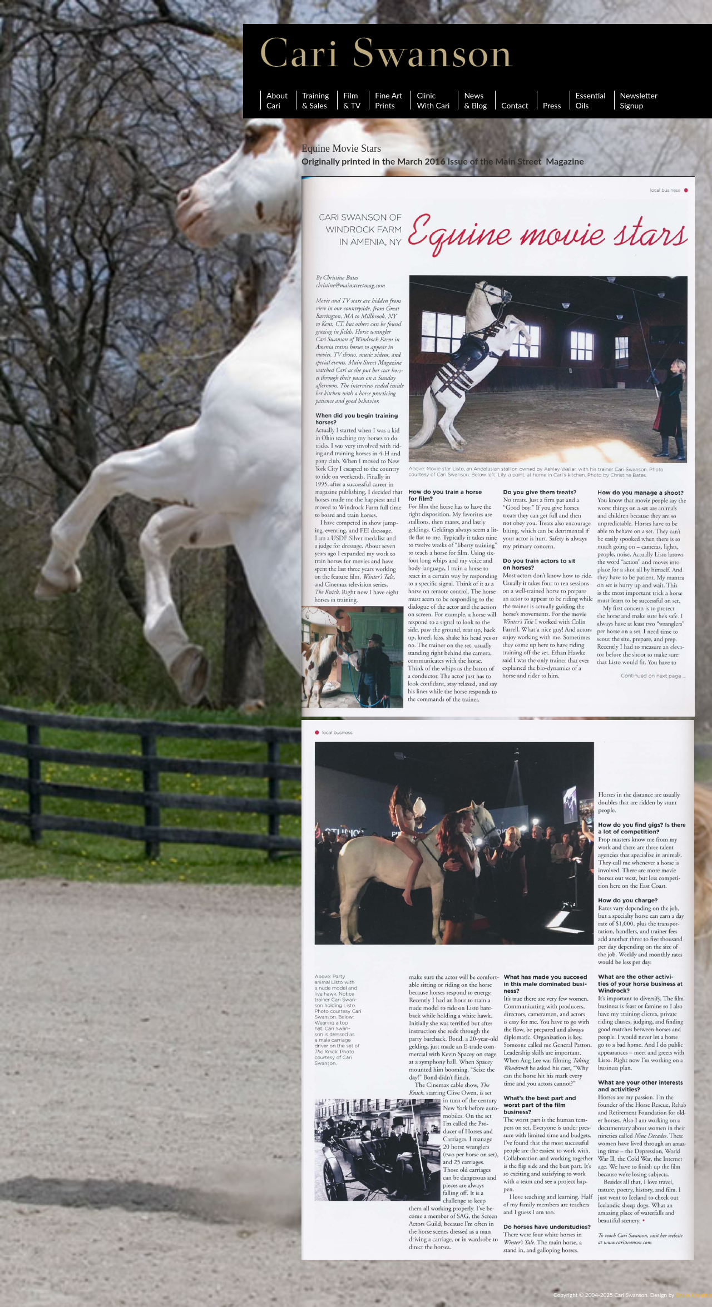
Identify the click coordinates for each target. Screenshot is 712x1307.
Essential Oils (591, 100)
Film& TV (351, 100)
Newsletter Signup (638, 100)
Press (552, 100)
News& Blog (475, 100)
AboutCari (277, 100)
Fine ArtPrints (388, 100)
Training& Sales (315, 100)
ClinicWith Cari (433, 100)
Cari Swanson (386, 52)
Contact (514, 100)
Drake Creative (694, 1294)
